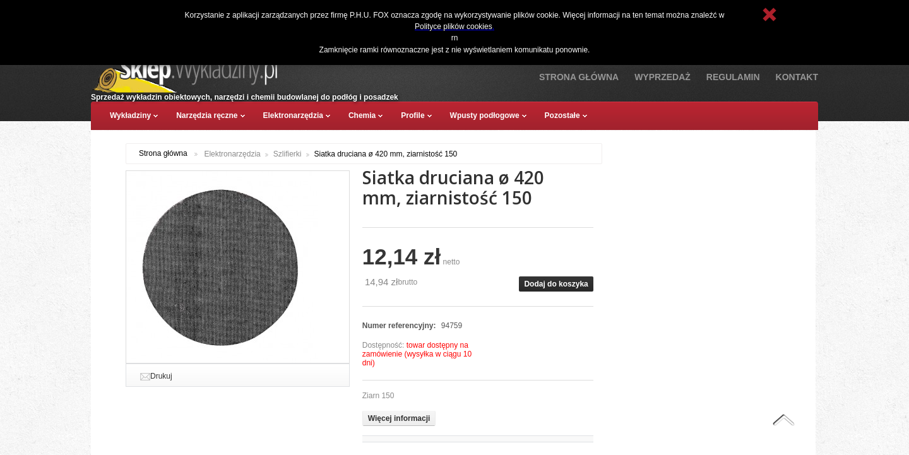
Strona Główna (579, 77)
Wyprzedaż (662, 77)
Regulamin (733, 77)
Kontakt (797, 77)
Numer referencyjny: (400, 325)
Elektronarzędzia (232, 154)
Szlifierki (287, 154)
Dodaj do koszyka (556, 284)
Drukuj (161, 376)
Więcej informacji (399, 418)
